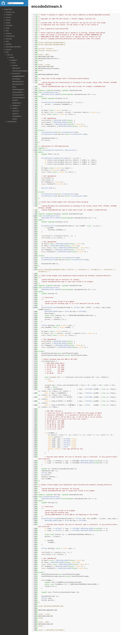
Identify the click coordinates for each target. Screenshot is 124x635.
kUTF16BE (88, 397)
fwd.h (14, 87)
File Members (12, 121)
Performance (10, 36)
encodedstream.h (18, 76)
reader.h (15, 108)
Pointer (8, 20)
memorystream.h (18, 95)
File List (10, 55)
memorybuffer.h (17, 92)
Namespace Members (13, 47)
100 (35, 216)
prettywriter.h (16, 103)
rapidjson (14, 60)
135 (35, 287)
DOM (7, 28)
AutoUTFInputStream (50, 287)
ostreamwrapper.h (18, 97)
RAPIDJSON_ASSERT (60, 120)
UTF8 (60, 150)
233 (35, 496)
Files (7, 52)
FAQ (7, 41)
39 (35, 92)
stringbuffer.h (16, 116)
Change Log (10, 12)
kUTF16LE (88, 401)
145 (35, 307)
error (14, 63)
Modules (9, 44)
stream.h (15, 113)
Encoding (9, 25)
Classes (8, 49)
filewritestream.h (18, 84)
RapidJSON (8, 9)
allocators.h (16, 68)
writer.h (14, 119)
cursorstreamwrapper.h (20, 71)
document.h (16, 73)
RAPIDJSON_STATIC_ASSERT (50, 94)
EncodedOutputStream (51, 216)
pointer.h (15, 100)
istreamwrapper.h (18, 89)
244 (35, 518)
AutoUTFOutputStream (51, 496)
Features (9, 15)
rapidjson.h (16, 105)
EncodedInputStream (50, 92)
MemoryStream (70, 150)
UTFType (77, 307)
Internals (9, 39)
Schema (8, 33)
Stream (8, 23)
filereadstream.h (18, 81)
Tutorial (8, 17)
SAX (7, 31)
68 (35, 150)
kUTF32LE (88, 393)
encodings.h (16, 79)
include (11, 57)
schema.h (15, 111)
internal (14, 65)
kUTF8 (67, 311)
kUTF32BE (82, 311)
